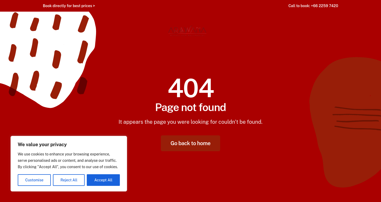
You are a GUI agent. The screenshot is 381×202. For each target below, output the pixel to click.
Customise (34, 180)
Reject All (69, 180)
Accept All (103, 180)
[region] (69, 163)
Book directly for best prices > (69, 6)
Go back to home (191, 143)
